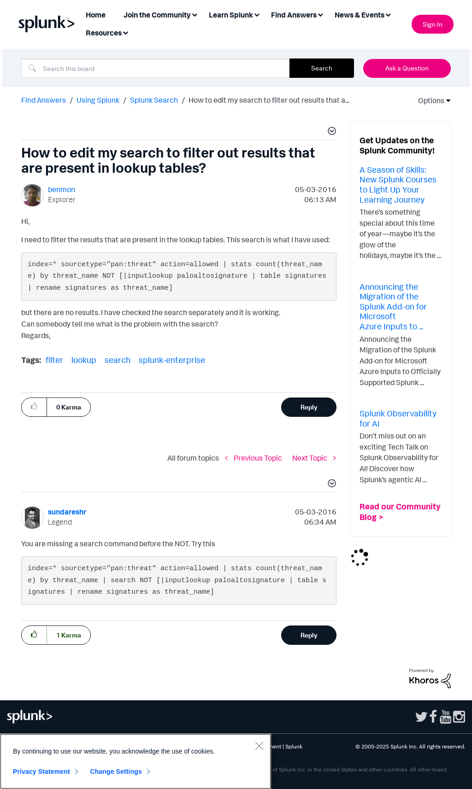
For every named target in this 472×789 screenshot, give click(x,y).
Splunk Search (154, 100)
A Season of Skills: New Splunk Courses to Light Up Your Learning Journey (398, 184)
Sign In (432, 24)
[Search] (155, 68)
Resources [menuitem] (104, 32)
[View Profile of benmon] (61, 189)
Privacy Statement (41, 771)
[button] (330, 132)
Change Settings (116, 771)
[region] (135, 761)
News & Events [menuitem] (359, 14)
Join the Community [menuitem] (157, 14)
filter (54, 360)
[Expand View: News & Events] (388, 14)
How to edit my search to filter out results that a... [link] (269, 100)
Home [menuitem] (96, 14)
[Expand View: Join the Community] (194, 14)
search (117, 360)
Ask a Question (407, 68)
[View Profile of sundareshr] (67, 511)
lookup (83, 360)
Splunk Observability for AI (398, 418)
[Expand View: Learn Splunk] (256, 14)
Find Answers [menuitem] (294, 14)
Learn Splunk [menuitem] (231, 14)
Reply (309, 407)
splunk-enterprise (172, 360)
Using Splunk (98, 100)
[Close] (259, 745)
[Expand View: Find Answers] (320, 14)
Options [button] (428, 100)
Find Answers (43, 100)
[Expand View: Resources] (125, 32)
